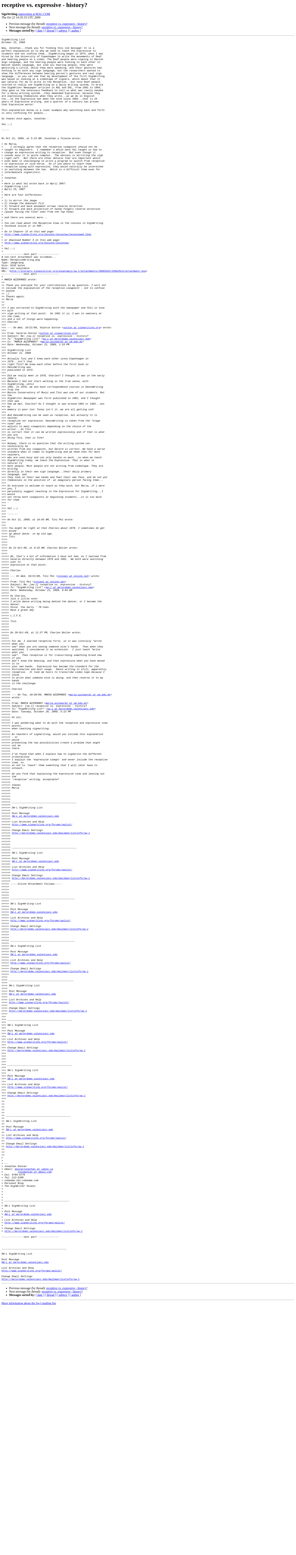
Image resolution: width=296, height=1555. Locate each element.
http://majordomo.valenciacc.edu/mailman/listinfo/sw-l (51, 992)
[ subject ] (63, 30)
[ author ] (75, 30)
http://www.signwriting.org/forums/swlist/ (42, 982)
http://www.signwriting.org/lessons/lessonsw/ (37, 284)
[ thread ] (50, 30)
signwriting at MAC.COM (34, 14)
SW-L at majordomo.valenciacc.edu (35, 971)
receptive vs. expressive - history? (66, 23)
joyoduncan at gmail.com (35, 1398)
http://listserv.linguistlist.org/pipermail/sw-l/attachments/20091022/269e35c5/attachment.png (78, 317)
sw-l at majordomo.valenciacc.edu (66, 399)
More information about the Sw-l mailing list (29, 1551)
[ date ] (40, 30)
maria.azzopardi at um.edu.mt (61, 402)
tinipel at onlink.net (72, 683)
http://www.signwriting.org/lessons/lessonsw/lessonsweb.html (48, 273)
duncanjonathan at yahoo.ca (34, 1395)
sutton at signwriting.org (81, 385)
